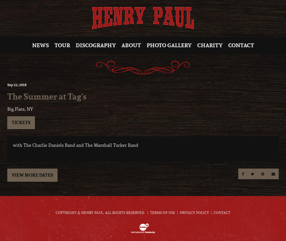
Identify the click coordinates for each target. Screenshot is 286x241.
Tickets (21, 122)
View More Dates (32, 175)
